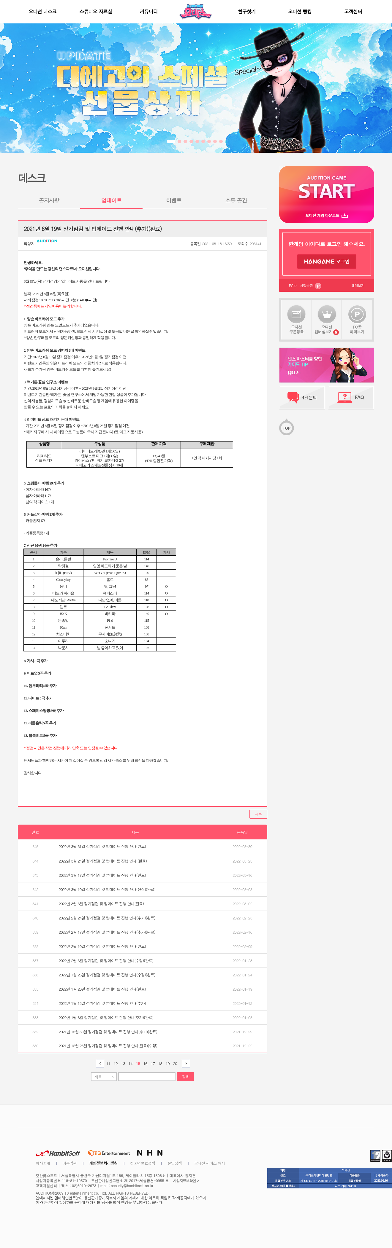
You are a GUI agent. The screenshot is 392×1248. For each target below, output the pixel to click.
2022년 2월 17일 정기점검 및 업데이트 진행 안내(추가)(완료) (107, 932)
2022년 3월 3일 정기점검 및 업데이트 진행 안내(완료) (101, 903)
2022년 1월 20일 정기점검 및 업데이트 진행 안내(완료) (102, 989)
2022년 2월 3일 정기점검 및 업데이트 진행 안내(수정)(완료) (106, 960)
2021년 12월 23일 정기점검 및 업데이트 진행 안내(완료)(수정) (108, 1045)
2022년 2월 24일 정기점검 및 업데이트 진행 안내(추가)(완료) (107, 918)
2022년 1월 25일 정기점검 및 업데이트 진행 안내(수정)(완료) (107, 975)
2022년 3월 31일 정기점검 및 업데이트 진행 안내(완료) (102, 846)
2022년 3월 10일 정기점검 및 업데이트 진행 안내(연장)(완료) (107, 889)
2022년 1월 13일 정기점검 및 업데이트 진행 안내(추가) (102, 1003)
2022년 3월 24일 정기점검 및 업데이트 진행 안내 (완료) (103, 861)
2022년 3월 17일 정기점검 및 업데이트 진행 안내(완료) (102, 875)
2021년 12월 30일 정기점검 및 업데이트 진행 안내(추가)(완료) (108, 1032)
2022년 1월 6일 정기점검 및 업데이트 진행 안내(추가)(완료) (106, 1017)
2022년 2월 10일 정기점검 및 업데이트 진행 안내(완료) (102, 946)
